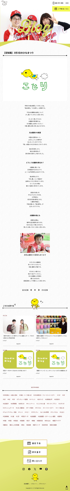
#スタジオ (61, 404)
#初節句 (59, 416)
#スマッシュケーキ (8, 408)
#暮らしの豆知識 (14, 425)
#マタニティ (34, 412)
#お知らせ (21, 404)
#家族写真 (40, 421)
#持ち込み (47, 421)
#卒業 (9, 421)
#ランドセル (54, 412)
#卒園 (4, 421)
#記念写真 (45, 425)
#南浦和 (22, 421)
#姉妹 (33, 421)
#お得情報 (14, 404)
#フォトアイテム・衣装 (9, 412)
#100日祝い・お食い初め (10, 395)
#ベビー (27, 412)
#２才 (58, 395)
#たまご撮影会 (20, 408)
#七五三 (62, 412)
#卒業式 (15, 421)
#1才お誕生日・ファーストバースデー (44, 395)
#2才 (63, 395)
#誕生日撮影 (53, 425)
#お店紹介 (6, 404)
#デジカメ (38, 408)
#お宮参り (57, 399)
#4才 (9, 399)
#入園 (12, 416)
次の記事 (45, 290)
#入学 (17, 416)
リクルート (34, 484)
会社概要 (26, 484)
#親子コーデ (36, 425)
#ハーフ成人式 (60, 408)
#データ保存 (29, 408)
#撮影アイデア (56, 421)
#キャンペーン (30, 404)
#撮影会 (5, 425)
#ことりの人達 (41, 404)
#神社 (22, 425)
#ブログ (5, 340)
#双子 (28, 421)
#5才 (13, 399)
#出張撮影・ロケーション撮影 (46, 416)
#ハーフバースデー (48, 408)
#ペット (20, 412)
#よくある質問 (44, 412)
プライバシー (42, 484)
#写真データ (24, 416)
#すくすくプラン (52, 404)
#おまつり (40, 399)
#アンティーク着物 (22, 399)
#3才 (4, 399)
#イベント (32, 399)
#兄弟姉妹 (6, 416)
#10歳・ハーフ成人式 (25, 395)
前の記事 (25, 290)
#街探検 (28, 425)
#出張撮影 (33, 416)
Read (18, 344)
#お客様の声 (48, 399)
